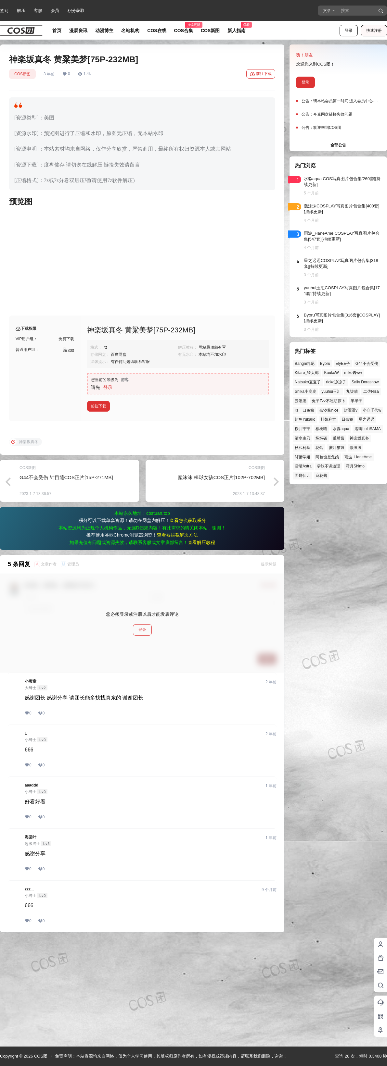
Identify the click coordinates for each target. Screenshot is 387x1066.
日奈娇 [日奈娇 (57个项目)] (347, 419)
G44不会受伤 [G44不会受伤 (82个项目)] (367, 363)
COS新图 (22, 74)
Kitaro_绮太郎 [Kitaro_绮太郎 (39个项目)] (307, 372)
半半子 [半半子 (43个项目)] (356, 401)
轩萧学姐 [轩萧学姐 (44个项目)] (302, 457)
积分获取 (76, 10)
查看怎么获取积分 (188, 624)
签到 (4, 10)
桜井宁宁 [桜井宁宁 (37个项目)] (302, 429)
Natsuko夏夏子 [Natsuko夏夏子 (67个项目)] (308, 382)
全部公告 (338, 145)
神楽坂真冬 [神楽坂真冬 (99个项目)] (359, 438)
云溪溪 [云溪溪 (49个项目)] (300, 401)
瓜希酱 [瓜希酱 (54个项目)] (338, 438)
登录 (349, 30)
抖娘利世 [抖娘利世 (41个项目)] (328, 419)
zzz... (29, 994)
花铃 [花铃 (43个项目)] (319, 447)
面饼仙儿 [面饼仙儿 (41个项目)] (302, 475)
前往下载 (261, 74)
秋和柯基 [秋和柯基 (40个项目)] (302, 447)
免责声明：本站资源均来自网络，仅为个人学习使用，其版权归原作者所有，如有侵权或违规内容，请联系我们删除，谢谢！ (171, 1056)
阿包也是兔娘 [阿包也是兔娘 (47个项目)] (327, 457)
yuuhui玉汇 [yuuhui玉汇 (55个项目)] (331, 391)
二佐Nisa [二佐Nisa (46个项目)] (371, 391)
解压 (21, 10)
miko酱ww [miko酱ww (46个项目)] (353, 372)
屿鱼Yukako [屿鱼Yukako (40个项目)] (305, 419)
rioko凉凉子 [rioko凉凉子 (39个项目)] (336, 382)
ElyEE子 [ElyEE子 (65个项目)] (343, 363)
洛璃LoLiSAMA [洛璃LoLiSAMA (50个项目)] (368, 429)
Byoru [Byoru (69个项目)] (325, 363)
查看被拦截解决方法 (177, 639)
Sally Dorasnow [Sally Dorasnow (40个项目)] (365, 382)
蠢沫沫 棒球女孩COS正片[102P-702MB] (221, 582)
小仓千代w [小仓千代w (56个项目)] (372, 410)
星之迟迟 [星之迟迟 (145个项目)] (366, 419)
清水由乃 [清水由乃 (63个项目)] (302, 438)
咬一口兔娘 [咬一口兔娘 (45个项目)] (304, 410)
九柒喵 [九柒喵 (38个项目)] (352, 391)
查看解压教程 (201, 647)
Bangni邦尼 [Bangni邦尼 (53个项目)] (305, 363)
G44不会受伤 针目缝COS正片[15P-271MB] (66, 582)
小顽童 (30, 786)
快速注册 (374, 30)
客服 (38, 10)
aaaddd (31, 890)
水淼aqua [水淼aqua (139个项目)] (341, 429)
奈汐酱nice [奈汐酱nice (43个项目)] (328, 410)
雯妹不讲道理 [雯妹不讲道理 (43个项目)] (328, 466)
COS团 (40, 1056)
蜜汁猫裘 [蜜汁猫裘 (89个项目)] (336, 447)
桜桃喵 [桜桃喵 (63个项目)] (321, 429)
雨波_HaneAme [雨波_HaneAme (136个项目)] (358, 457)
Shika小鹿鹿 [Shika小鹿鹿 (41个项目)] (305, 391)
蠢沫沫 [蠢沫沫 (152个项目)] (355, 447)
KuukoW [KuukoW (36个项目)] (331, 372)
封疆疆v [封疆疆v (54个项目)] (350, 410)
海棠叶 (30, 942)
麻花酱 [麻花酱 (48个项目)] (321, 475)
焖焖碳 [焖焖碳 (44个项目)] (321, 438)
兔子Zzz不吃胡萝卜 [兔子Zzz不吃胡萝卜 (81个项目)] (328, 401)
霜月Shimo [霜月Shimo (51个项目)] (355, 466)
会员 (55, 10)
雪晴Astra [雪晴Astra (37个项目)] (303, 466)
